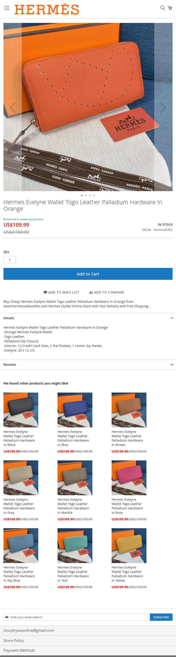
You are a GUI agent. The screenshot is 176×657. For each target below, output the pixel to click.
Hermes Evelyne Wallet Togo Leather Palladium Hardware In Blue (73, 438)
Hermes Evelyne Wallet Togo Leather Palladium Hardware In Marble (73, 506)
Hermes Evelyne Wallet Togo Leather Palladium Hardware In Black (19, 438)
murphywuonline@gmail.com (28, 630)
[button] (12, 107)
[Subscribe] (161, 617)
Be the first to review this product (23, 219)
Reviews (9, 364)
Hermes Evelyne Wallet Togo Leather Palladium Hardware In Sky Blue (19, 574)
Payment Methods (19, 650)
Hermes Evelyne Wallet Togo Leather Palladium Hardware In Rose (127, 506)
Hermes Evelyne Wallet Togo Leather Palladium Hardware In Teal (73, 574)
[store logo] (47, 9)
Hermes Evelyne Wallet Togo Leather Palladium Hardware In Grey (19, 506)
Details (8, 318)
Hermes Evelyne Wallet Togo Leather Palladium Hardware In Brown (127, 438)
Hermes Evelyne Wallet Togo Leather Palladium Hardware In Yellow (127, 574)
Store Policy (13, 640)
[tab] (88, 318)
